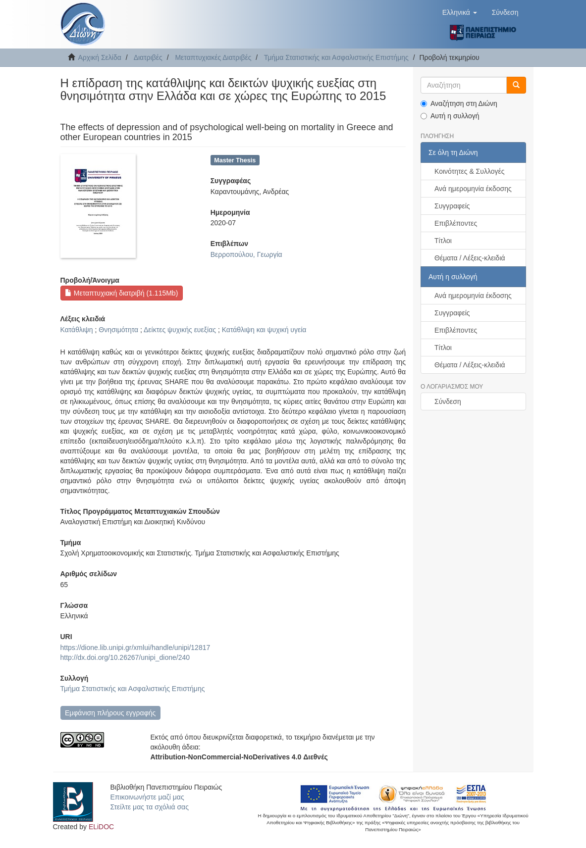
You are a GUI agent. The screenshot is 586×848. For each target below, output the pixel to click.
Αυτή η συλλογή (450, 116)
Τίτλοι (443, 241)
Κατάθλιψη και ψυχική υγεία (264, 330)
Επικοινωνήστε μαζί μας (147, 797)
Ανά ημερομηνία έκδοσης (473, 189)
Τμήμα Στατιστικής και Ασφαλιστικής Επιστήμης (336, 57)
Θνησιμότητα (118, 330)
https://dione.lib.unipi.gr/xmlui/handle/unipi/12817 (135, 647)
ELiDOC (101, 827)
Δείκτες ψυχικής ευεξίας (180, 330)
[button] (459, 12)
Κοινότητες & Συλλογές (469, 171)
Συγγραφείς (452, 206)
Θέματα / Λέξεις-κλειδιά (469, 258)
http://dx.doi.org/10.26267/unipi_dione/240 (125, 657)
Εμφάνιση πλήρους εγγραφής (110, 713)
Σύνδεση (447, 401)
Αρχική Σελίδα (99, 57)
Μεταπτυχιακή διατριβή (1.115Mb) (121, 293)
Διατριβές (148, 57)
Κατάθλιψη (76, 330)
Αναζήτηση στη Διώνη (459, 103)
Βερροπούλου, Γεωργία (246, 254)
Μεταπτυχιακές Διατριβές (213, 57)
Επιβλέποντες (455, 223)
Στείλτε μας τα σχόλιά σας (149, 807)
